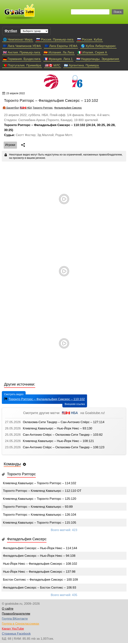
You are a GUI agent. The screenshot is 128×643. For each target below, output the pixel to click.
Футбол (11, 31)
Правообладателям (16, 613)
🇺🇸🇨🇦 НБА (26, 107)
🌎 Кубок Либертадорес (98, 46)
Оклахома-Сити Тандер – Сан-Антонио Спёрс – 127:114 (63, 422)
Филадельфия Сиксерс (68, 107)
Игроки (10, 145)
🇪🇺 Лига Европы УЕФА (61, 46)
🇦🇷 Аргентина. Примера (81, 65)
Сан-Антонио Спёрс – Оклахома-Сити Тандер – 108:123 (63, 447)
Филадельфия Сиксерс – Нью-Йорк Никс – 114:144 (40, 548)
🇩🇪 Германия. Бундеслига (21, 59)
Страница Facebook (16, 633)
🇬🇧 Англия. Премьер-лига (21, 52)
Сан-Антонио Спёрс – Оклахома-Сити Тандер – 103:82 (63, 434)
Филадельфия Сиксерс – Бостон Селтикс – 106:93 (39, 587)
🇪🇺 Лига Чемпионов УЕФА (22, 46)
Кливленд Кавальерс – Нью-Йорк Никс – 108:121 (58, 441)
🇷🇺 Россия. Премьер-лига (54, 39)
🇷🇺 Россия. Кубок (89, 39)
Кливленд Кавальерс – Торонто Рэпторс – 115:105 (39, 522)
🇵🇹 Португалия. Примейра (22, 65)
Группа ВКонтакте (15, 618)
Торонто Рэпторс (43, 107)
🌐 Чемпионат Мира (17, 39)
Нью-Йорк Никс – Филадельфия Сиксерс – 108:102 (40, 563)
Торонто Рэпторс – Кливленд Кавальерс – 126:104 (39, 514)
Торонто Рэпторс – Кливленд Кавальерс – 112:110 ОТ (42, 491)
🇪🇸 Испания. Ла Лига (59, 52)
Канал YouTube (13, 628)
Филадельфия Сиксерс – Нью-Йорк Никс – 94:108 (39, 555)
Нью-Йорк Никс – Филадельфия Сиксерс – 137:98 (39, 571)
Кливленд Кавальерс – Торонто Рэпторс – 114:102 (39, 483)
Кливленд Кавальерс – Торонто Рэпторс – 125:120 (39, 498)
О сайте (7, 608)
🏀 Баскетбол (11, 107)
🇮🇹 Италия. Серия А (92, 52)
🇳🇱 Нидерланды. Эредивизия (97, 59)
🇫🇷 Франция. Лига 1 (58, 59)
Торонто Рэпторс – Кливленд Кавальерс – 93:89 (38, 506)
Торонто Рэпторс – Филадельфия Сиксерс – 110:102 (44, 399)
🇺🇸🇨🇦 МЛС (52, 65)
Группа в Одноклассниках (20, 623)
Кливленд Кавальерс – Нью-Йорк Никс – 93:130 (57, 428)
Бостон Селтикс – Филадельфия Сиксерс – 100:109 (40, 579)
